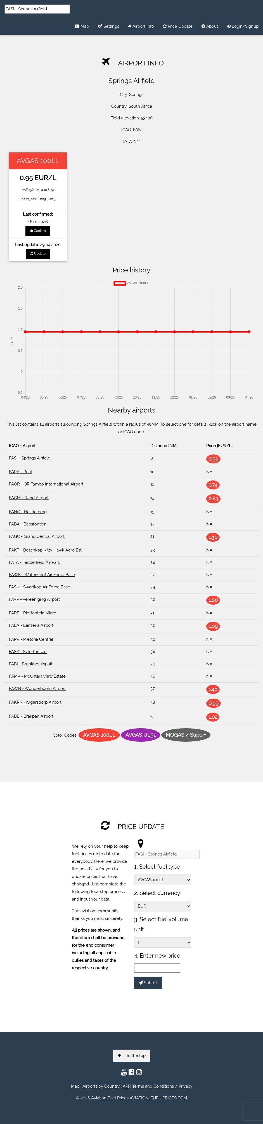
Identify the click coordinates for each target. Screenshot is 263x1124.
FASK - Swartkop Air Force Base (39, 587)
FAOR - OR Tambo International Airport (46, 484)
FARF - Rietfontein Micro (32, 613)
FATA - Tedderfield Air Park (34, 562)
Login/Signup (243, 26)
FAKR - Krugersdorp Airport (35, 702)
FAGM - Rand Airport (29, 497)
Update (38, 254)
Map (82, 26)
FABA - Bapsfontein (28, 524)
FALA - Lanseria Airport (31, 625)
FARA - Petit (20, 471)
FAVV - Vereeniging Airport (34, 599)
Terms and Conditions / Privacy (162, 1086)
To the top (132, 1055)
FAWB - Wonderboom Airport (37, 688)
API (126, 1086)
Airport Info (141, 26)
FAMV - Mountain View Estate (37, 676)
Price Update (178, 26)
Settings (108, 26)
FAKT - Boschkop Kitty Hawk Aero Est (45, 550)
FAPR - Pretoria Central (31, 639)
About (210, 26)
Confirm (38, 231)
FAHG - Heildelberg (28, 511)
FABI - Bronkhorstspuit (30, 663)
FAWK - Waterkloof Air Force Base (42, 574)
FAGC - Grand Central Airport (37, 536)
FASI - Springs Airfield (29, 458)
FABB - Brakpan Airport (31, 716)
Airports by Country (101, 1086)
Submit (148, 982)
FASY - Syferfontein (28, 651)
